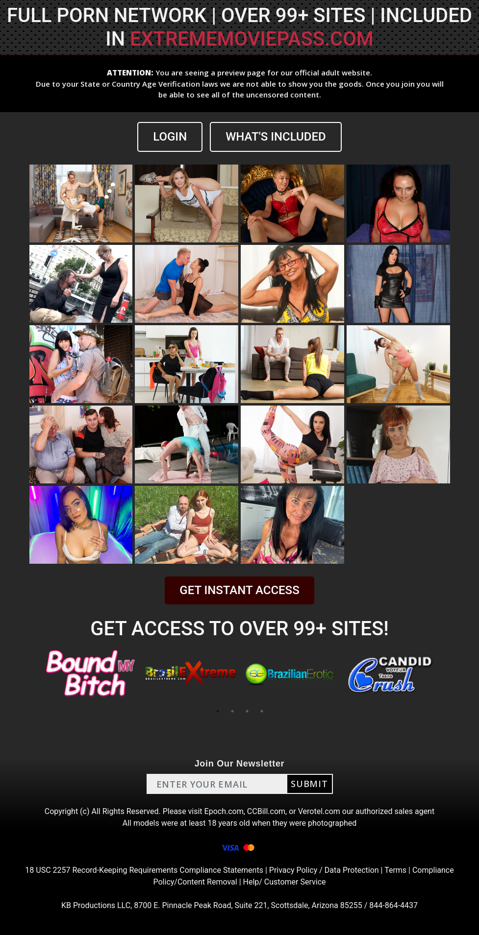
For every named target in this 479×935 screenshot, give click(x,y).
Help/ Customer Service (284, 882)
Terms (395, 870)
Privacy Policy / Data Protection (324, 870)
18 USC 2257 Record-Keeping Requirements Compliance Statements (144, 870)
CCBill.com (266, 811)
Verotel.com (319, 811)
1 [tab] (218, 711)
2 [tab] (232, 711)
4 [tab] (262, 711)
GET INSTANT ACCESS (239, 590)
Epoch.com (224, 811)
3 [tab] (247, 711)
